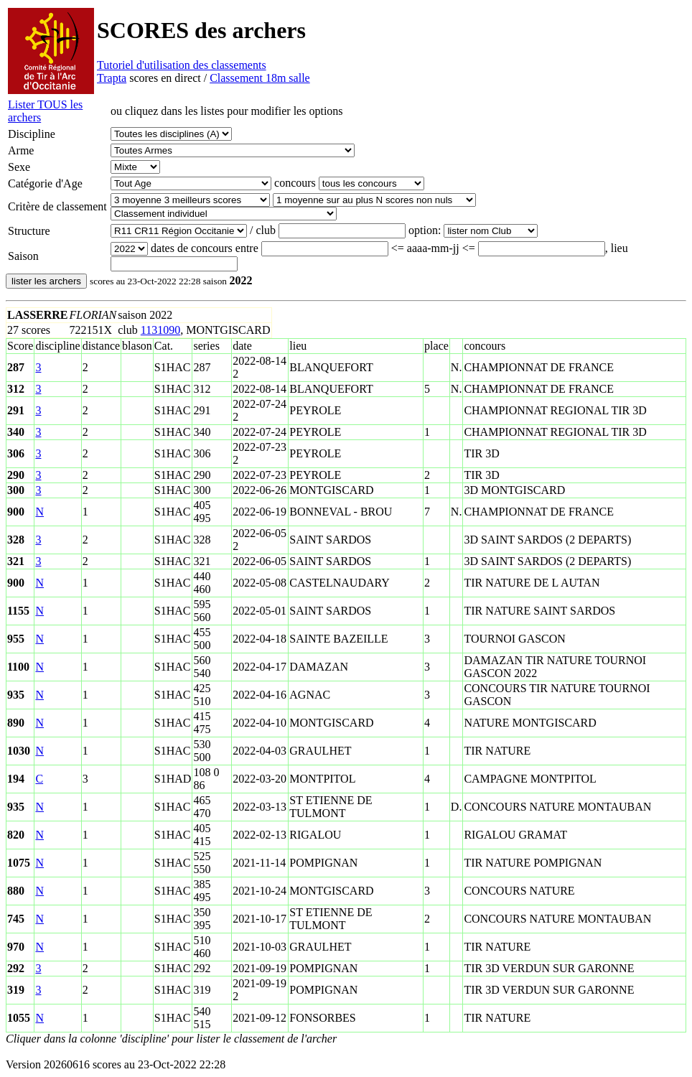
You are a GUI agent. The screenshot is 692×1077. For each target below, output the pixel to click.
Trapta (111, 78)
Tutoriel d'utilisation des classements (181, 65)
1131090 (160, 330)
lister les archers (46, 281)
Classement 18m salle (260, 78)
